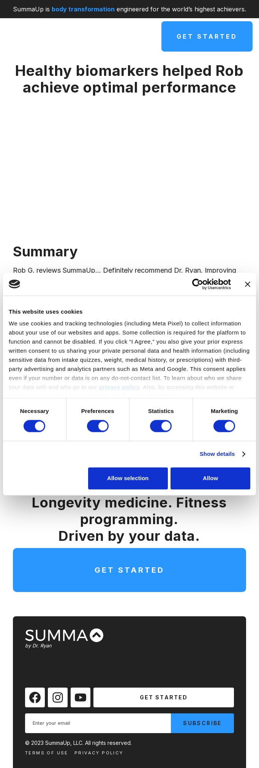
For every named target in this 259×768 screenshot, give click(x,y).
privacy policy (119, 387)
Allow (210, 478)
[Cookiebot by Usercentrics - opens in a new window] (197, 284)
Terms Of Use (46, 752)
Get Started (207, 36)
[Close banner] (247, 284)
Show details (217, 454)
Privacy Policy (98, 752)
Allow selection (127, 478)
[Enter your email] (98, 723)
